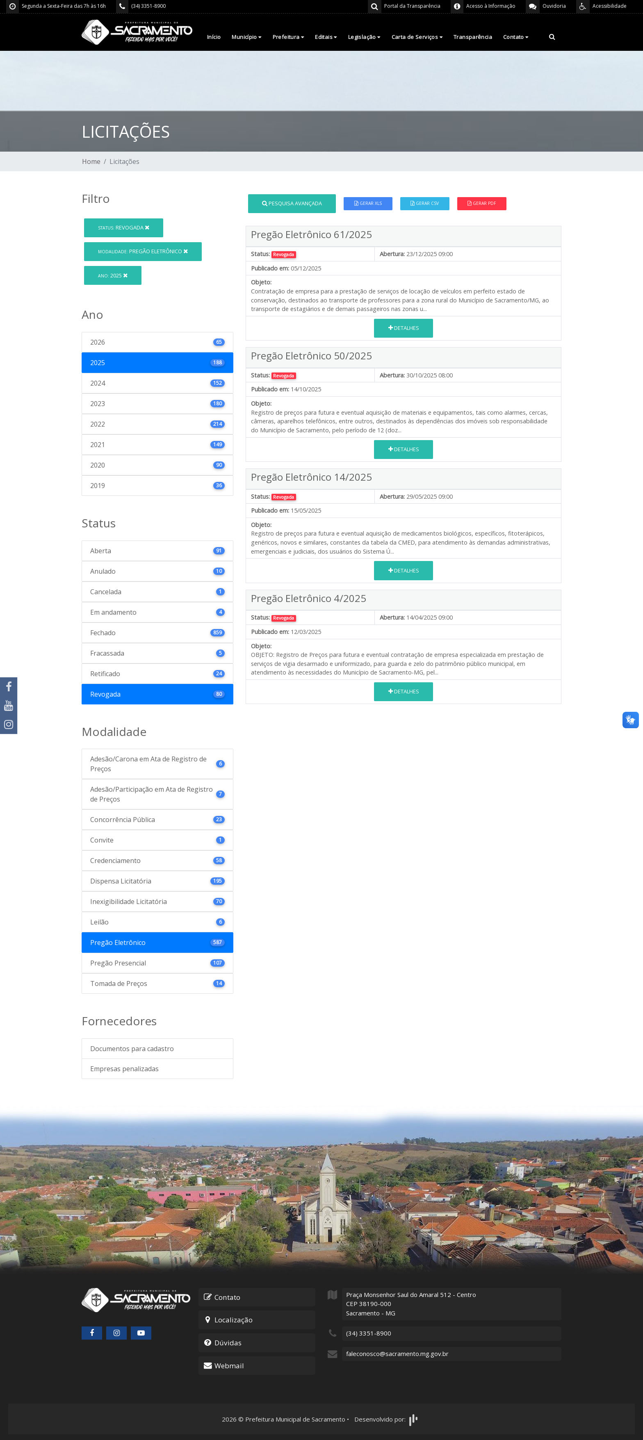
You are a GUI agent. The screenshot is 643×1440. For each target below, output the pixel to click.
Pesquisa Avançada (292, 203)
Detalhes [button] (403, 328)
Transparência (473, 37)
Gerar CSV (424, 203)
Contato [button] (516, 37)
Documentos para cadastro (132, 1048)
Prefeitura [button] (288, 37)
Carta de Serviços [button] (417, 37)
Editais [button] (326, 37)
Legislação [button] (364, 37)
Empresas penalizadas (124, 1068)
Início (214, 37)
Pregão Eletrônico (143, 251)
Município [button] (246, 37)
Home (91, 161)
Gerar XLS (368, 203)
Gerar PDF (481, 203)
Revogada (123, 227)
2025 (113, 275)
